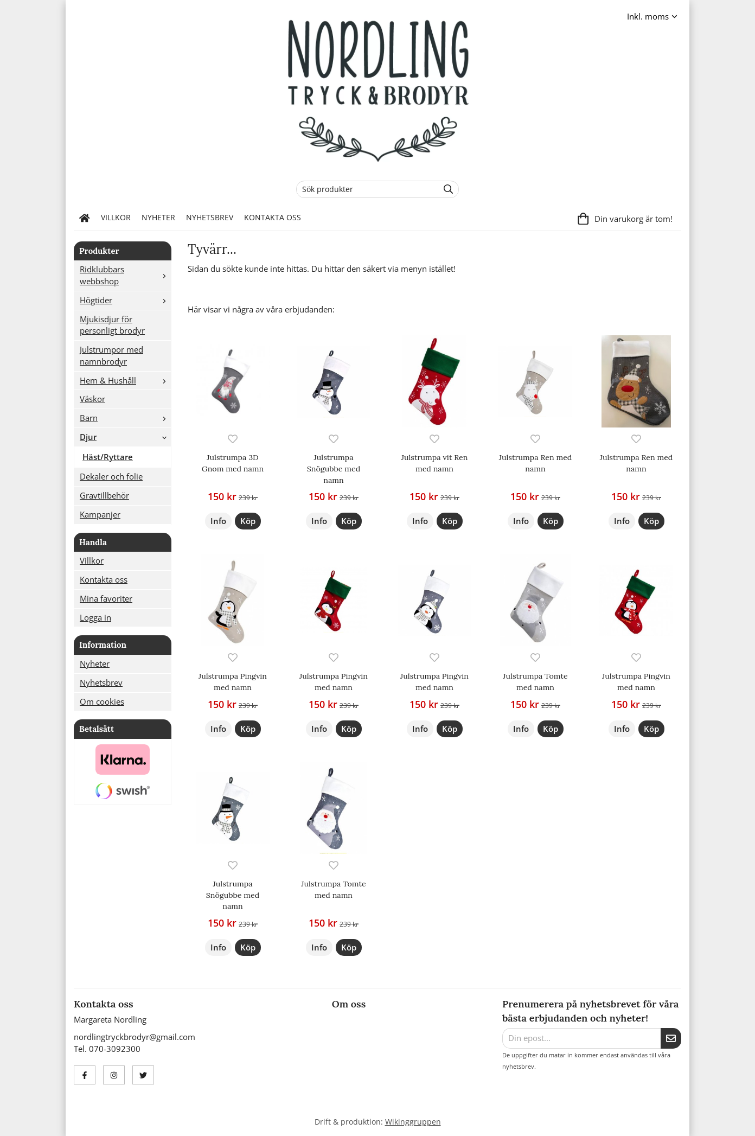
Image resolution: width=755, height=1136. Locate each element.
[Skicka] (671, 1038)
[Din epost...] (581, 1038)
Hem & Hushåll (125, 380)
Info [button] (218, 520)
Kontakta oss (272, 217)
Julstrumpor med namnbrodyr (111, 355)
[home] (84, 218)
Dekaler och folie (111, 476)
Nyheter (158, 217)
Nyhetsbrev (209, 217)
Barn (125, 417)
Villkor (116, 217)
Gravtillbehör (104, 495)
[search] (445, 189)
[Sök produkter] (365, 189)
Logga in (95, 617)
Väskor (92, 398)
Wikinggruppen (413, 1122)
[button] (248, 521)
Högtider (125, 300)
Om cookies (102, 701)
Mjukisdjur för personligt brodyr (112, 325)
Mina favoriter (106, 598)
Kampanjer (100, 514)
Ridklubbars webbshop (125, 275)
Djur (125, 436)
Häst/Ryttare (107, 456)
